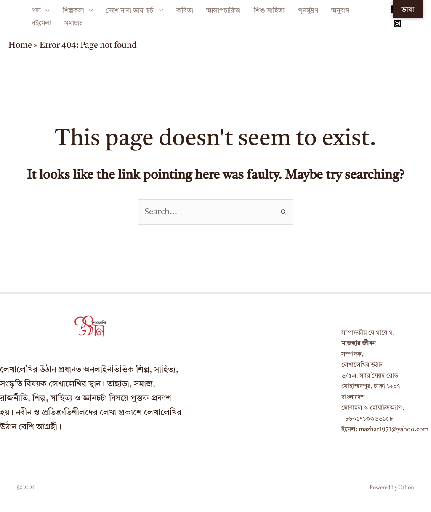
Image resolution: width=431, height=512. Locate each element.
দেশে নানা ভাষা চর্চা (134, 11)
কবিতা (184, 11)
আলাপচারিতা (223, 11)
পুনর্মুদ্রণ (308, 11)
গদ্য (41, 11)
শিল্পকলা (78, 11)
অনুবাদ (340, 11)
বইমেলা (41, 23)
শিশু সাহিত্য (269, 11)
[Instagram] (397, 23)
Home (20, 45)
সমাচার (73, 23)
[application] (45, 11)
